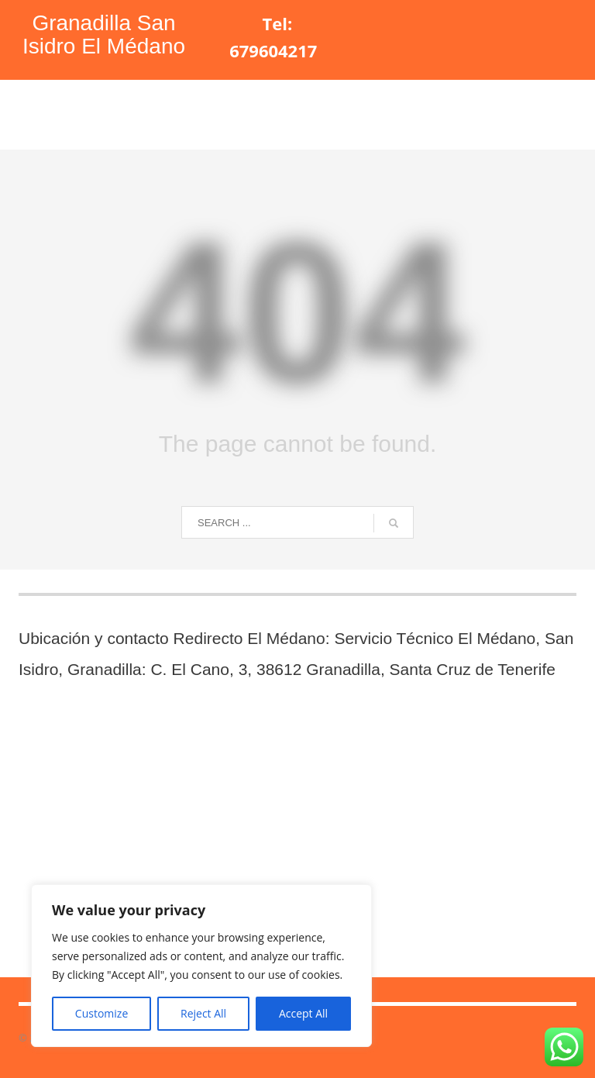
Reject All (203, 1013)
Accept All (303, 1013)
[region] (201, 965)
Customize (101, 1013)
